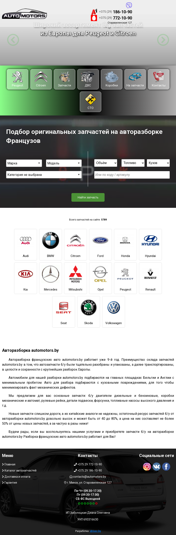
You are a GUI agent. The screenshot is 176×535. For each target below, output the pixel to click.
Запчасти (64, 79)
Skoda (88, 311)
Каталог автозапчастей (19, 470)
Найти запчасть (88, 197)
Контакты (159, 79)
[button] (13, 39)
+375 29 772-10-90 (88, 464)
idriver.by (95, 531)
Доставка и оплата (16, 476)
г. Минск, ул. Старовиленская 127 (88, 482)
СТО (90, 102)
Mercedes (50, 278)
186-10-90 (111, 12)
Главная (8, 464)
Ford (100, 244)
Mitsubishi (75, 278)
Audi (25, 244)
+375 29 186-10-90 (88, 470)
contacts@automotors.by (88, 476)
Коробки (111, 79)
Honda (125, 244)
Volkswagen (113, 311)
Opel (100, 278)
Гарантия (9, 482)
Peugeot (17, 79)
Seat (63, 311)
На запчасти (135, 79)
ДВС (88, 79)
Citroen (41, 79)
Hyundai (150, 244)
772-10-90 (111, 18)
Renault (150, 278)
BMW (50, 244)
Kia (25, 278)
